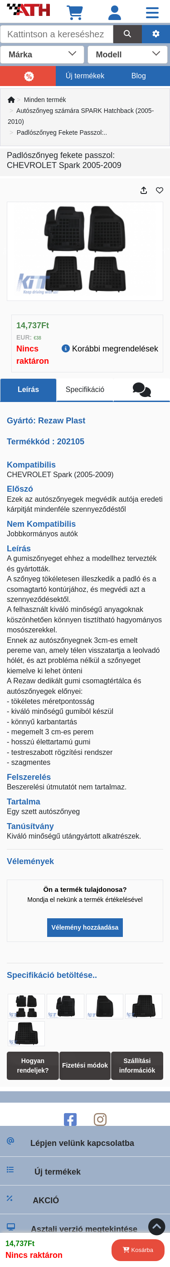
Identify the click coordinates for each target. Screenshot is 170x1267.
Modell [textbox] (109, 54)
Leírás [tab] (28, 389)
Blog (138, 76)
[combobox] (42, 53)
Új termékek (85, 76)
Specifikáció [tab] (85, 389)
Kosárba (138, 1250)
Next (162, 251)
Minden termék (45, 99)
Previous (7, 251)
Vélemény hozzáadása (85, 927)
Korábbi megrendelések (110, 348)
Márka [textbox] (20, 54)
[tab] (141, 390)
